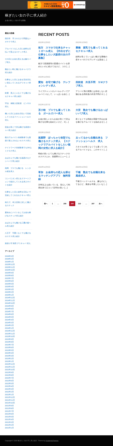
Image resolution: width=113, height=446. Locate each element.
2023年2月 (9, 358)
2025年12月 (10, 264)
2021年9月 (9, 406)
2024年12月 (10, 298)
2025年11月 (10, 267)
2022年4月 (9, 386)
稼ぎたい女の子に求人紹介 (26, 15)
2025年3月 (9, 289)
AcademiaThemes (52, 441)
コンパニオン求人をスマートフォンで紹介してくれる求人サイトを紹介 (18, 181)
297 (93, 204)
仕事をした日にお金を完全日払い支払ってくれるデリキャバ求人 (18, 82)
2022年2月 (9, 392)
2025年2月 (9, 292)
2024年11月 (10, 300)
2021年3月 (9, 422)
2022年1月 (9, 394)
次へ (100, 204)
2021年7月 (9, 411)
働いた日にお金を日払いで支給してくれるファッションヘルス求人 (18, 116)
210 (79, 204)
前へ (45, 204)
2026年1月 (9, 262)
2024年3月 (9, 322)
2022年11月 (10, 367)
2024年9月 (9, 306)
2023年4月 (9, 353)
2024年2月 (9, 325)
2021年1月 (9, 428)
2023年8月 (9, 342)
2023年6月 (9, 347)
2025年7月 (9, 278)
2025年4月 (9, 286)
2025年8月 (9, 275)
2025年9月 (9, 273)
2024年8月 (9, 309)
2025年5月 (9, 284)
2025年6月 (9, 281)
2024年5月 (9, 317)
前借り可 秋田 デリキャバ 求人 (18, 243)
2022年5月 (9, 383)
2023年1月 (9, 361)
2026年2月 (9, 259)
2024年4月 (9, 320)
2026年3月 (9, 256)
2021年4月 (9, 419)
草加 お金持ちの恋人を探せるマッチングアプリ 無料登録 (54, 175)
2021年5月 (9, 417)
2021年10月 (10, 403)
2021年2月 (9, 425)
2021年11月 (10, 400)
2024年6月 (9, 314)
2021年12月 (10, 397)
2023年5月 (9, 350)
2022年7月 (9, 378)
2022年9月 (9, 372)
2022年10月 (10, 369)
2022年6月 (9, 381)
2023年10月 (10, 336)
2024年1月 (9, 328)
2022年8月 (9, 375)
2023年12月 (10, 331)
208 (64, 204)
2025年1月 (9, 295)
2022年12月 (10, 364)
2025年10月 (10, 270)
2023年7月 (9, 345)
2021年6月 (9, 414)
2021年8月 (9, 408)
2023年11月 (10, 334)
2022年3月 (9, 389)
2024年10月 (10, 303)
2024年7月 (9, 311)
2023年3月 (9, 356)
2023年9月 (9, 339)
